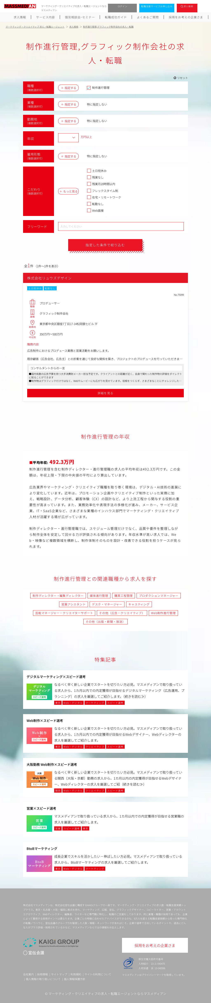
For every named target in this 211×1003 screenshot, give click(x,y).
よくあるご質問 (148, 17)
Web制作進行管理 (163, 613)
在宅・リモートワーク (104, 197)
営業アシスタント (73, 604)
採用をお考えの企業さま (186, 17)
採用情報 (42, 974)
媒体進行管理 (99, 596)
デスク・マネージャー (107, 604)
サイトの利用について (97, 974)
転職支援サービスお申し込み (156, 6)
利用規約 (75, 974)
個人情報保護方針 (74, 979)
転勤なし (95, 204)
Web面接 (95, 210)
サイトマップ (59, 974)
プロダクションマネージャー (158, 596)
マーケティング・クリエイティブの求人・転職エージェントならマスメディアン (107, 993)
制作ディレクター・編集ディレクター (58, 596)
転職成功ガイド (116, 17)
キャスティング (139, 604)
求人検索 (188, 6)
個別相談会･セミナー (80, 17)
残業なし (95, 177)
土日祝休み (97, 171)
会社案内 (28, 974)
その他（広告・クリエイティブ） (122, 613)
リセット (182, 78)
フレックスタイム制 (102, 191)
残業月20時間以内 (101, 184)
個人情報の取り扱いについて (43, 979)
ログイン (122, 6)
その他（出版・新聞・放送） (105, 622)
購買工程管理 (123, 596)
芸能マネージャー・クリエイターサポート (64, 613)
